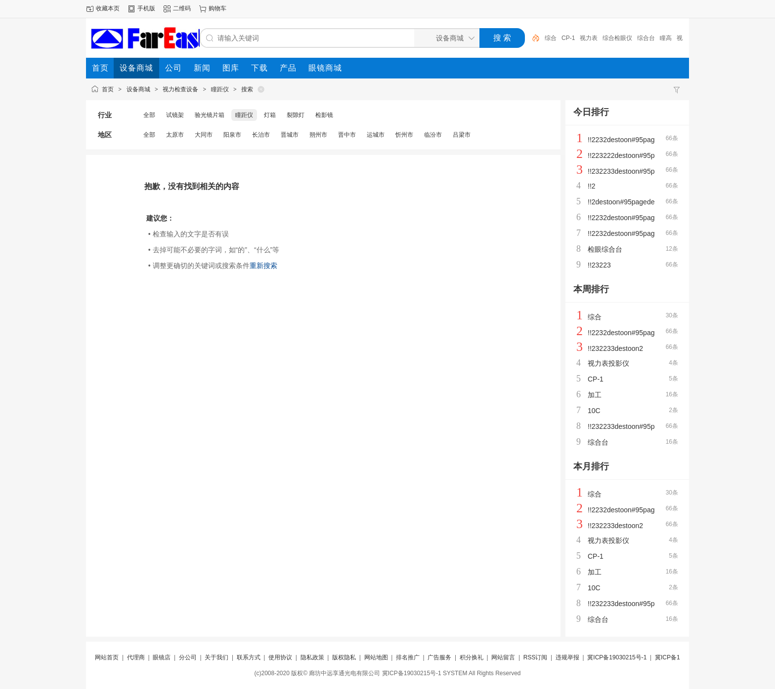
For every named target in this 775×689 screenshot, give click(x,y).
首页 (108, 89)
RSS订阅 (535, 657)
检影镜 (324, 115)
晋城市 (290, 134)
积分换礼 (471, 657)
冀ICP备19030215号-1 (616, 657)
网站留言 (503, 657)
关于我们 (216, 657)
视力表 (589, 38)
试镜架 (175, 115)
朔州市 (318, 134)
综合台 (646, 38)
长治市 (261, 134)
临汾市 (433, 134)
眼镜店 (162, 657)
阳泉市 (232, 134)
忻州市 (404, 134)
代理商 (136, 657)
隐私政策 (312, 657)
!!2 (592, 186)
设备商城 (138, 89)
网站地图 (376, 657)
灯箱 (270, 115)
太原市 (175, 134)
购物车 (217, 8)
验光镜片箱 (209, 115)
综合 (551, 38)
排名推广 (408, 657)
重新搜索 (263, 265)
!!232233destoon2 (615, 348)
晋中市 (347, 134)
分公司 (188, 657)
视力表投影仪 (608, 363)
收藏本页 (108, 8)
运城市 (376, 134)
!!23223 (599, 265)
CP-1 (568, 38)
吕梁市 (462, 134)
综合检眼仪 (617, 38)
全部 (149, 115)
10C (594, 411)
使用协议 (280, 657)
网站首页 (107, 657)
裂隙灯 (295, 115)
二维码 (182, 8)
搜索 (247, 89)
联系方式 (248, 657)
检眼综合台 (605, 249)
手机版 (146, 8)
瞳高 (666, 38)
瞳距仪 (220, 89)
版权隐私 (344, 657)
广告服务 (439, 657)
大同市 (204, 134)
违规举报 (567, 657)
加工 (595, 395)
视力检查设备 (180, 89)
